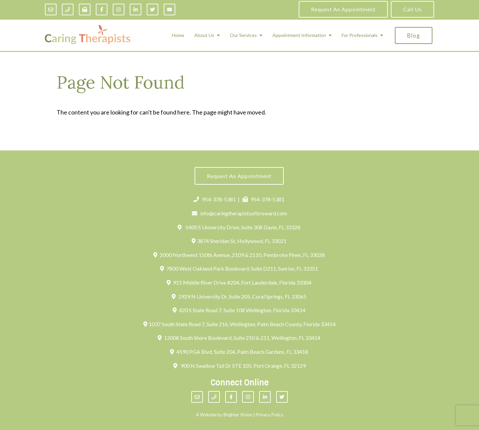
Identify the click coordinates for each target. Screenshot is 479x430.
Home (178, 35)
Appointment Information (299, 35)
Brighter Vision (238, 414)
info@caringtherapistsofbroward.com (239, 213)
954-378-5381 (215, 199)
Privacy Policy (269, 414)
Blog (413, 35)
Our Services (243, 35)
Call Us (412, 9)
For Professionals (360, 35)
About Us (204, 35)
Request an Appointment (343, 9)
